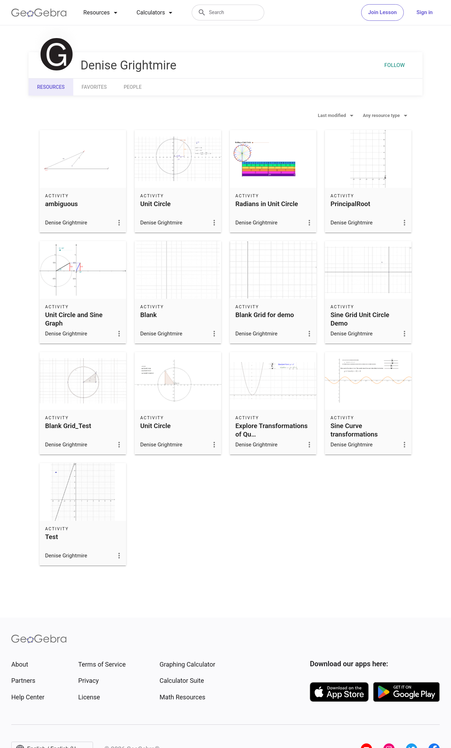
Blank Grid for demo (264, 315)
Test (51, 537)
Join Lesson (382, 12)
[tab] (102, 12)
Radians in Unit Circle (266, 204)
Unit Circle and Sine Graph (74, 319)
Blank (148, 315)
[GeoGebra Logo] (39, 12)
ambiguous (61, 204)
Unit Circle (155, 204)
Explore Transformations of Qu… (271, 430)
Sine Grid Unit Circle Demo (359, 319)
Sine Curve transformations (354, 430)
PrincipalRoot (350, 204)
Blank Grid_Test (68, 426)
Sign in (424, 12)
